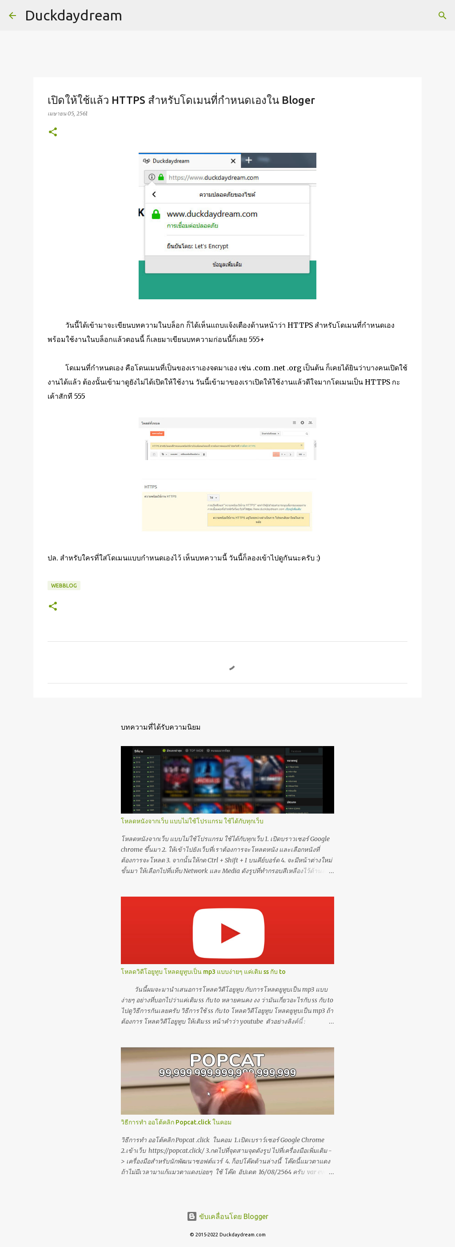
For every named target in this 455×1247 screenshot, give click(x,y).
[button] (53, 133)
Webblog (64, 585)
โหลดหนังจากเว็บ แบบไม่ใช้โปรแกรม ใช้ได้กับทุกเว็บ (192, 821)
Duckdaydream (73, 15)
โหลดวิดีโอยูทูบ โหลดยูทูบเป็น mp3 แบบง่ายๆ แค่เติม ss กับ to (203, 971)
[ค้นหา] (442, 15)
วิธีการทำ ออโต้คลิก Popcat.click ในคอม (176, 1122)
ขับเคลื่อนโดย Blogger (227, 1216)
